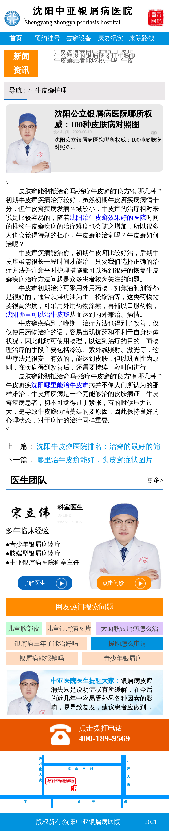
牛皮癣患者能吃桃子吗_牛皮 (93, 62)
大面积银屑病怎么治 (129, 628)
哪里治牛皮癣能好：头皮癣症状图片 (95, 460)
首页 (15, 38)
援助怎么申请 (127, 643)
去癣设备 (79, 38)
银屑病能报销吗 (41, 658)
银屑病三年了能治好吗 (46, 643)
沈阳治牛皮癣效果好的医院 (108, 217)
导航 (15, 90)
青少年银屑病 (123, 658)
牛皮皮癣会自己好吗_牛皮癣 (93, 52)
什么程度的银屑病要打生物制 (95, 57)
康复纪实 (110, 38)
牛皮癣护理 (50, 90)
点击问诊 (124, 583)
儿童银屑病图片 (68, 628)
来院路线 (142, 38)
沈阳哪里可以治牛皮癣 (38, 314)
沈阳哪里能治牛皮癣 (60, 385)
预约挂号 (47, 38)
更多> (155, 480)
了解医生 (45, 583)
